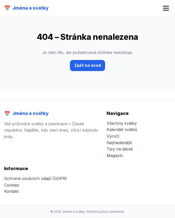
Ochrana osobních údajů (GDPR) (35, 178)
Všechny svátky (122, 123)
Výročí (113, 136)
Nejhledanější (119, 142)
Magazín (115, 155)
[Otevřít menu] (166, 8)
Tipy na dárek (120, 148)
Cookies (11, 185)
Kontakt (11, 191)
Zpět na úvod (87, 65)
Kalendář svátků (122, 129)
